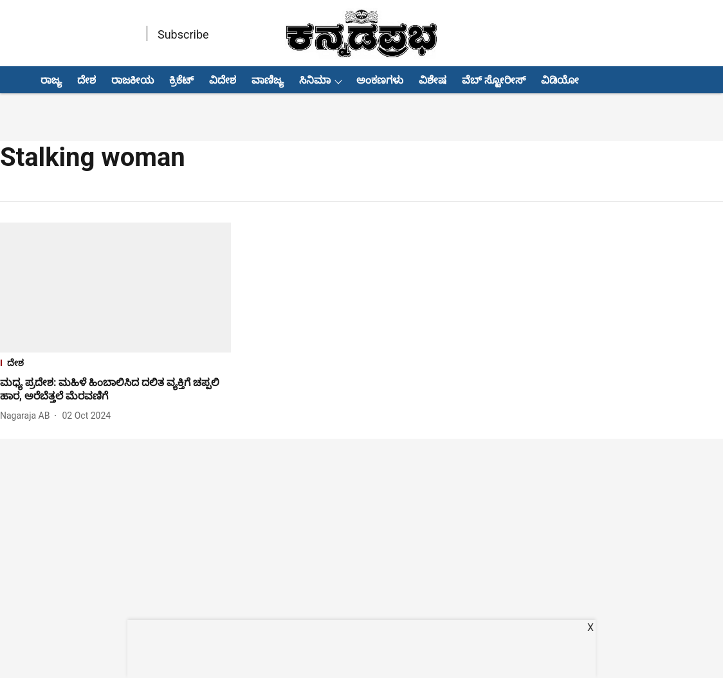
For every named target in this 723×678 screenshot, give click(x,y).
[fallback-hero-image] (115, 288)
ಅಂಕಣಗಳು (379, 80)
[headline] (115, 389)
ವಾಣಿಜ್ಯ (268, 80)
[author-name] (27, 416)
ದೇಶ (86, 80)
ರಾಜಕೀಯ (132, 80)
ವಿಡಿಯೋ (560, 80)
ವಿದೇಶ (222, 80)
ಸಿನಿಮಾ (315, 80)
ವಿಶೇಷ (432, 80)
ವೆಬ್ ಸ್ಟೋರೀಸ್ (494, 80)
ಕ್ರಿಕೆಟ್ (181, 80)
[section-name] (115, 364)
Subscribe (183, 34)
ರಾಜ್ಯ (51, 80)
